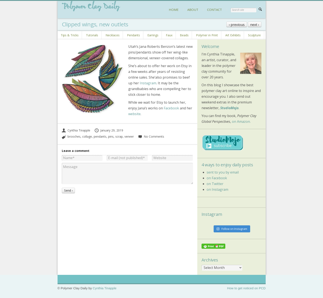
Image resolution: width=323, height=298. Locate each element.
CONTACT (214, 9)
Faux (169, 35)
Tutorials (92, 35)
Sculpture (254, 35)
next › (254, 24)
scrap (119, 136)
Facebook (171, 108)
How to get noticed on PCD (246, 288)
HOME (174, 9)
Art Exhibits (233, 35)
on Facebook (217, 178)
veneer (129, 136)
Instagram (148, 83)
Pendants (133, 35)
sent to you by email (223, 172)
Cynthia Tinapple (76, 130)
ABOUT (192, 9)
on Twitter (215, 183)
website (134, 114)
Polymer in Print (207, 35)
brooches (74, 136)
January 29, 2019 (109, 130)
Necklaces (113, 35)
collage (87, 136)
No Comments (151, 136)
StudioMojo (229, 108)
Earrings (152, 35)
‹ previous (237, 24)
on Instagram (217, 189)
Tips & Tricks (70, 35)
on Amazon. (241, 121)
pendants (100, 136)
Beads (184, 35)
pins (111, 136)
